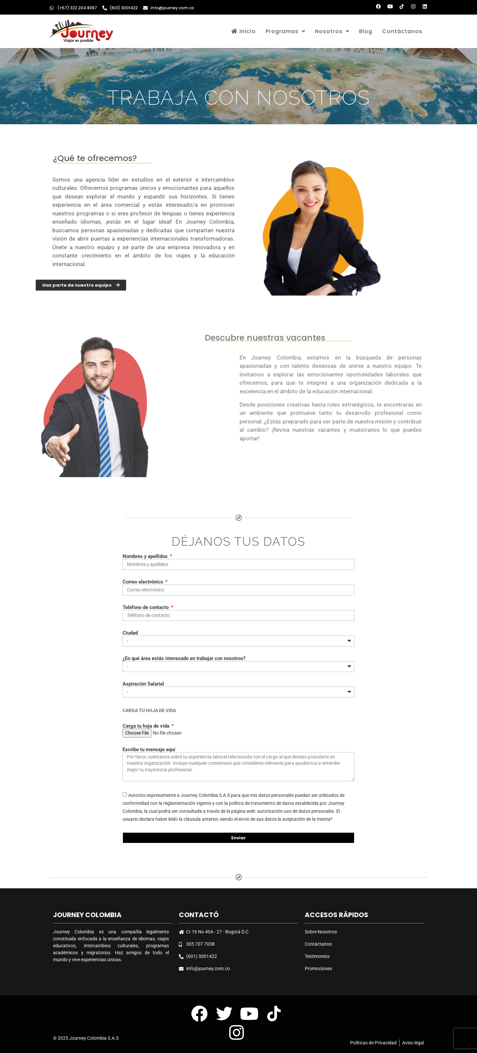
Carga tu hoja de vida (147, 726)
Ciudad (130, 633)
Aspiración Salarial (143, 684)
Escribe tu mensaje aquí (149, 749)
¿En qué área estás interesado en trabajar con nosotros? (184, 658)
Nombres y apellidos (146, 556)
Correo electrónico (143, 582)
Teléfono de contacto (146, 607)
